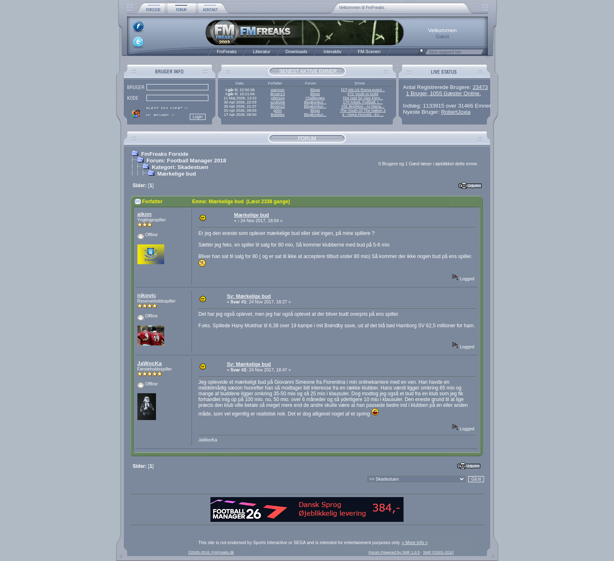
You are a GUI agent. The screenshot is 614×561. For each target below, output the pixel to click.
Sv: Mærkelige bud (249, 296)
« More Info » (415, 542)
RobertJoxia (455, 112)
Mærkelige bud (176, 174)
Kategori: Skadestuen (180, 167)
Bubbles (278, 115)
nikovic (146, 295)
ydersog (277, 98)
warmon (277, 90)
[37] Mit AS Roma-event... (363, 90)
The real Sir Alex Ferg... (362, 98)
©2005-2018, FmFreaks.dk (211, 552)
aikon (144, 214)
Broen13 (277, 94)
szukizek (277, 102)
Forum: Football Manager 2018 (186, 160)
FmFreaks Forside (165, 154)
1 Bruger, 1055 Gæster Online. (443, 93)
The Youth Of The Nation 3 (362, 110)
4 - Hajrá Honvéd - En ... (363, 115)
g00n (277, 110)
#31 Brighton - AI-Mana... (362, 106)
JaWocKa (149, 363)
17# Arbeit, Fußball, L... (363, 102)
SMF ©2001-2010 (438, 552)
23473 (480, 87)
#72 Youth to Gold (362, 94)
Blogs (315, 90)
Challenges (315, 98)
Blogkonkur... (315, 102)
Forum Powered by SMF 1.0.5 (394, 552)
